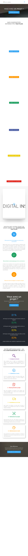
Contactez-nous (14, 305)
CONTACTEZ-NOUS (14, 12)
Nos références (14, 446)
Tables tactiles (14, 102)
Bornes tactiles (14, 51)
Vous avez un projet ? (14, 9)
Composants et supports (14, 181)
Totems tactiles (14, 77)
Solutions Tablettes (14, 155)
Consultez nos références (14, 452)
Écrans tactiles (14, 129)
